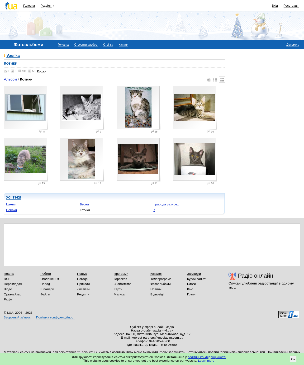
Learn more (206, 360)
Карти (118, 289)
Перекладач (13, 284)
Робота (45, 273)
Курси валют (196, 279)
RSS (7, 279)
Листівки (83, 289)
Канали (123, 44)
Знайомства (123, 284)
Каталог (156, 273)
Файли (45, 294)
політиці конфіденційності (207, 357)
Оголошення (49, 279)
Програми (121, 273)
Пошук (82, 273)
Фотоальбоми (160, 284)
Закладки (194, 273)
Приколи (83, 284)
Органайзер (12, 294)
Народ (45, 284)
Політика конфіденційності (55, 317)
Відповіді (157, 294)
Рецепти (83, 294)
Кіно (190, 289)
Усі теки (13, 197)
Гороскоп (120, 279)
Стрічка (108, 44)
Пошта (9, 273)
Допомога (292, 44)
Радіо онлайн (255, 275)
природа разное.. (166, 204)
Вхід (275, 5)
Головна (29, 5)
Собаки (11, 210)
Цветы (11, 204)
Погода (82, 279)
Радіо (8, 299)
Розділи (46, 5)
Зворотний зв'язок (17, 317)
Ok (293, 359)
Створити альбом (86, 44)
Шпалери (47, 289)
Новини (156, 289)
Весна (84, 204)
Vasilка (13, 56)
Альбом (10, 79)
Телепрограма (160, 279)
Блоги (191, 284)
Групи (191, 294)
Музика (119, 294)
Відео (8, 289)
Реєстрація (291, 5)
